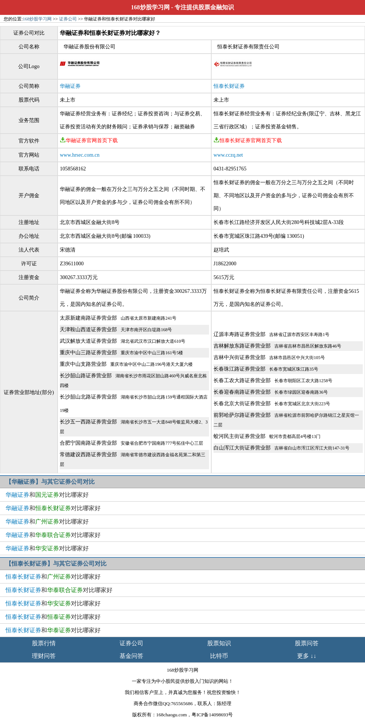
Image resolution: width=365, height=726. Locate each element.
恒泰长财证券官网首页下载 (248, 140)
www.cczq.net (228, 155)
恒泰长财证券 (229, 86)
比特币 (219, 656)
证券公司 (68, 19)
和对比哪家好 (47, 495)
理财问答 (44, 656)
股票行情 (44, 643)
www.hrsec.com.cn (80, 155)
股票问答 (307, 643)
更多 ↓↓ (306, 656)
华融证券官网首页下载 (89, 140)
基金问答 (131, 656)
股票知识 (219, 643)
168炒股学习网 (150, 7)
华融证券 (70, 86)
